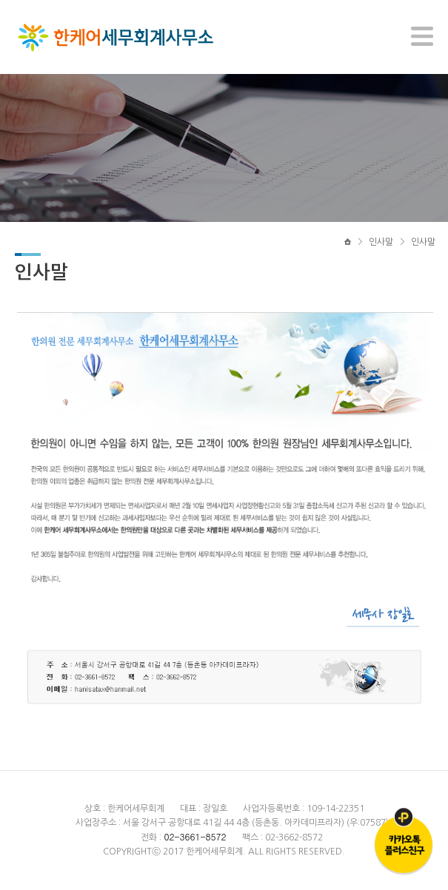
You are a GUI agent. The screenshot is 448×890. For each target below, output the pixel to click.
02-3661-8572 (195, 836)
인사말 (381, 241)
